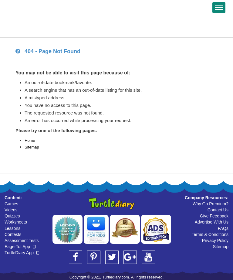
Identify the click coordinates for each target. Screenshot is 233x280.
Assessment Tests (22, 240)
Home (30, 140)
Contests (13, 234)
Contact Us (218, 209)
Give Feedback (214, 215)
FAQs (223, 228)
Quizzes (12, 215)
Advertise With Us (211, 222)
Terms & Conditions (210, 234)
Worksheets (16, 222)
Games (11, 203)
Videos (11, 209)
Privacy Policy (215, 240)
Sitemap (32, 147)
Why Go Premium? (210, 203)
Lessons (12, 228)
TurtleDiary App (22, 252)
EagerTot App (20, 246)
